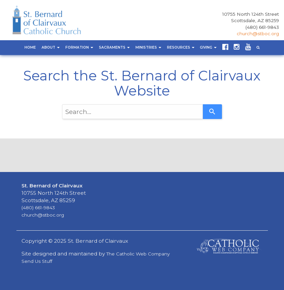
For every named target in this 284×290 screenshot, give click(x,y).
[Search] (212, 111)
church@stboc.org (258, 33)
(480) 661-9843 (262, 27)
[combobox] (132, 111)
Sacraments (114, 47)
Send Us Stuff (36, 261)
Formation (79, 47)
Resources (180, 47)
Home (30, 47)
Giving (208, 47)
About (51, 47)
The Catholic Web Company (138, 253)
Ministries (148, 47)
